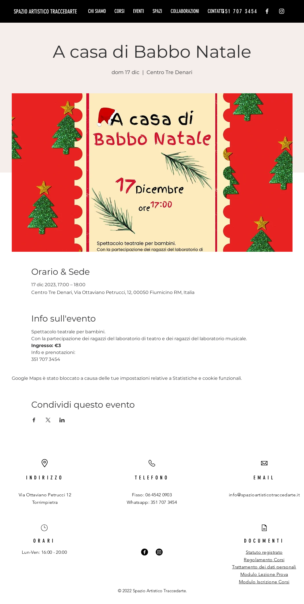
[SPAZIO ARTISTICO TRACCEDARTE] (45, 11)
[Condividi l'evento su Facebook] (34, 420)
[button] (119, 11)
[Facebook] (267, 11)
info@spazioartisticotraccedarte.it (264, 494)
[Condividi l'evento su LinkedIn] (62, 420)
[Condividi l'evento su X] (48, 420)
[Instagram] (281, 11)
